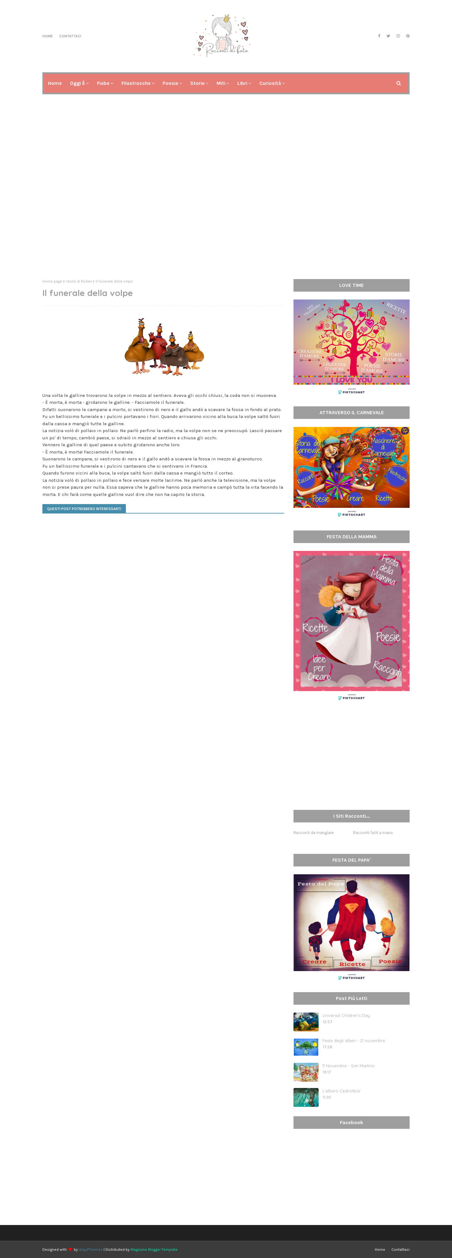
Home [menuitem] (55, 83)
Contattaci (70, 36)
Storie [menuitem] (197, 83)
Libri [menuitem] (242, 83)
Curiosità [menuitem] (270, 83)
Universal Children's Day (346, 1015)
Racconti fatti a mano (373, 832)
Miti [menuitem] (221, 83)
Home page (52, 281)
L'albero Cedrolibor (341, 1090)
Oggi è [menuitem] (77, 83)
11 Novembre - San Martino (348, 1065)
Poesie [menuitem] (170, 83)
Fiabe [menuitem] (103, 83)
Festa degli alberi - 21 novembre (353, 1040)
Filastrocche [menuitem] (136, 83)
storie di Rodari (79, 281)
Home (47, 36)
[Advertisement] (226, 226)
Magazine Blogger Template (154, 1249)
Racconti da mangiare (313, 832)
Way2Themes (91, 1249)
